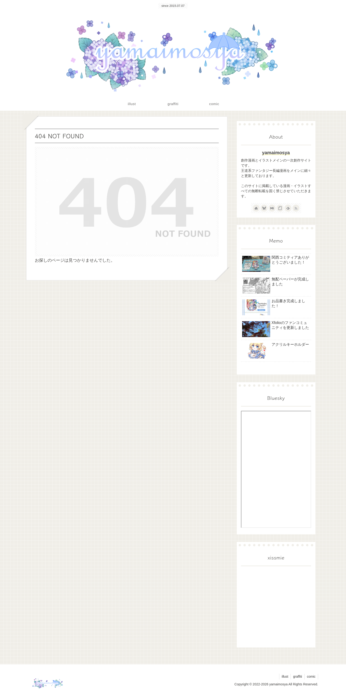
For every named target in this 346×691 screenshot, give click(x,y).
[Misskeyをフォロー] (272, 208)
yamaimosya (276, 152)
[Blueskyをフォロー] (264, 208)
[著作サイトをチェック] (256, 208)
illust (285, 676)
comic (311, 676)
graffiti (297, 676)
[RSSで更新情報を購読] (296, 208)
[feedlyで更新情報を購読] (288, 208)
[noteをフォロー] (280, 208)
